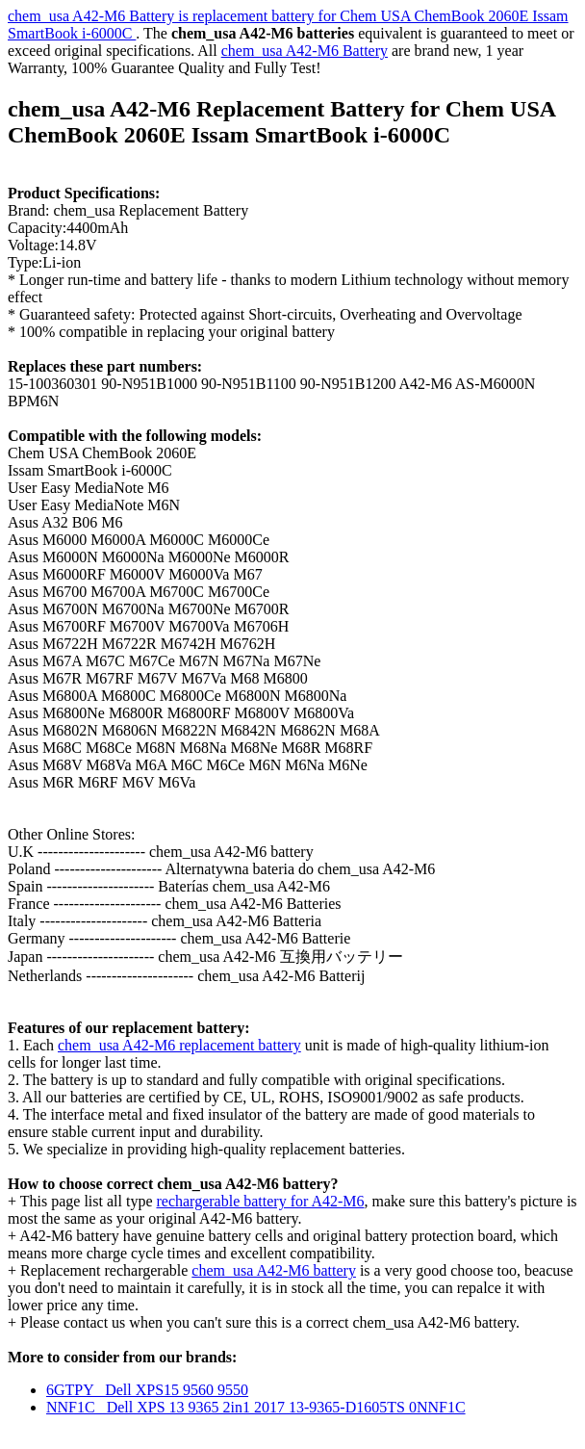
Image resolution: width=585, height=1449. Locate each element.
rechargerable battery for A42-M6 (260, 1201)
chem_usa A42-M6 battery (273, 1270)
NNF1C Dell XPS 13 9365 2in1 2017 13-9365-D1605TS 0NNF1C (256, 1407)
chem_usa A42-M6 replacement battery (179, 1045)
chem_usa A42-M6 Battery (304, 50)
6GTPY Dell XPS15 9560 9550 (147, 1390)
